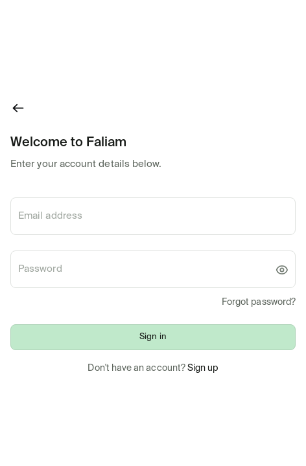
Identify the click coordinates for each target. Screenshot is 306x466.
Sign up (202, 368)
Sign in (152, 337)
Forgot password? (259, 302)
